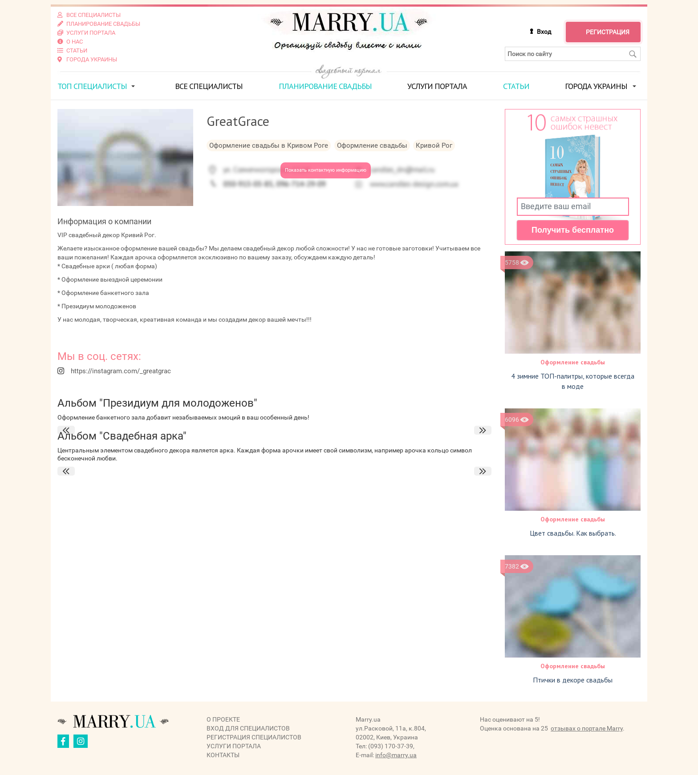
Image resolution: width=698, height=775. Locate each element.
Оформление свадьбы (572, 362)
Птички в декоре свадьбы (573, 679)
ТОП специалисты (92, 86)
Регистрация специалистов (254, 737)
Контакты (223, 755)
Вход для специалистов (248, 728)
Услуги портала (437, 86)
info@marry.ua (396, 755)
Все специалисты (209, 86)
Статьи (516, 86)
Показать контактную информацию (325, 170)
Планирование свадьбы (325, 86)
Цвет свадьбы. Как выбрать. (573, 533)
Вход (544, 31)
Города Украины (596, 86)
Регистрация (607, 32)
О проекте (223, 719)
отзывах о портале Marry (587, 728)
